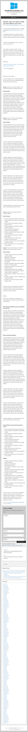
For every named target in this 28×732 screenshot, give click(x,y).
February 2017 (5, 715)
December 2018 (6, 689)
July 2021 (5, 652)
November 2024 (6, 604)
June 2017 (5, 710)
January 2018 (5, 702)
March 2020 (5, 671)
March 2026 (5, 585)
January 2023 (5, 630)
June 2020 (5, 667)
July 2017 (5, 709)
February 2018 (5, 701)
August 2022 (5, 636)
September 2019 (6, 678)
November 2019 (6, 676)
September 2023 (6, 621)
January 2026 (5, 587)
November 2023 (6, 618)
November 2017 (6, 704)
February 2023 (5, 629)
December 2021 (6, 646)
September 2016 (6, 721)
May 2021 (5, 654)
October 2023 (5, 619)
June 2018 (5, 696)
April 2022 (5, 641)
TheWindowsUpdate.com (14, 11)
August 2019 (5, 679)
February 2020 (5, 672)
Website (5, 539)
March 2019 (5, 685)
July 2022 (5, 637)
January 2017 (5, 716)
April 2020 (5, 670)
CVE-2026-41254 (6, 575)
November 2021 (6, 647)
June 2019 (5, 682)
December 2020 (6, 660)
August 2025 (5, 593)
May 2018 (5, 697)
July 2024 (5, 609)
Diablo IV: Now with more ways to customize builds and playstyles (14, 570)
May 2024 (5, 611)
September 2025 (6, 592)
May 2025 (5, 597)
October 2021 (5, 648)
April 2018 (5, 698)
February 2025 (5, 600)
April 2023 (5, 627)
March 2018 (5, 700)
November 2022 (6, 633)
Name (5, 530)
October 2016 (5, 720)
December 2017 (6, 703)
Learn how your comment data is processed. (14, 545)
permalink (9, 503)
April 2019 (5, 684)
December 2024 (6, 603)
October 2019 (5, 677)
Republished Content (14, 502)
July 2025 (5, 594)
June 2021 (5, 653)
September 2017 (6, 707)
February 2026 (5, 586)
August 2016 (5, 722)
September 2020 (6, 664)
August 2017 (5, 708)
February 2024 (5, 615)
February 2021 (5, 658)
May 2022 (5, 640)
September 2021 (6, 649)
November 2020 (6, 661)
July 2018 (5, 695)
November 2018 (6, 690)
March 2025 (5, 599)
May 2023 (5, 625)
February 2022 (5, 643)
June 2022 (5, 639)
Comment (6, 515)
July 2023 (5, 623)
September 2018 (6, 692)
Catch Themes (17, 729)
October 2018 (5, 691)
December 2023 (6, 617)
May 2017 (5, 712)
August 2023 (5, 622)
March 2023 (5, 628)
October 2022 (5, 634)
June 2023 (5, 624)
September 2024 (6, 606)
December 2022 (6, 631)
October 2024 (5, 605)
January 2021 (5, 659)
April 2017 (5, 713)
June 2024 (5, 610)
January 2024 (5, 616)
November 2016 (6, 719)
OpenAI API (6, 68)
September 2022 (6, 635)
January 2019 (5, 688)
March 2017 (5, 714)
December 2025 (6, 588)
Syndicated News (16, 25)
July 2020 (5, 666)
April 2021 (5, 655)
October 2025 (5, 591)
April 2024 (5, 612)
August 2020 (5, 665)
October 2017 (5, 706)
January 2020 (5, 673)
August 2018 (5, 694)
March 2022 (5, 642)
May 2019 (5, 683)
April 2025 (5, 598)
